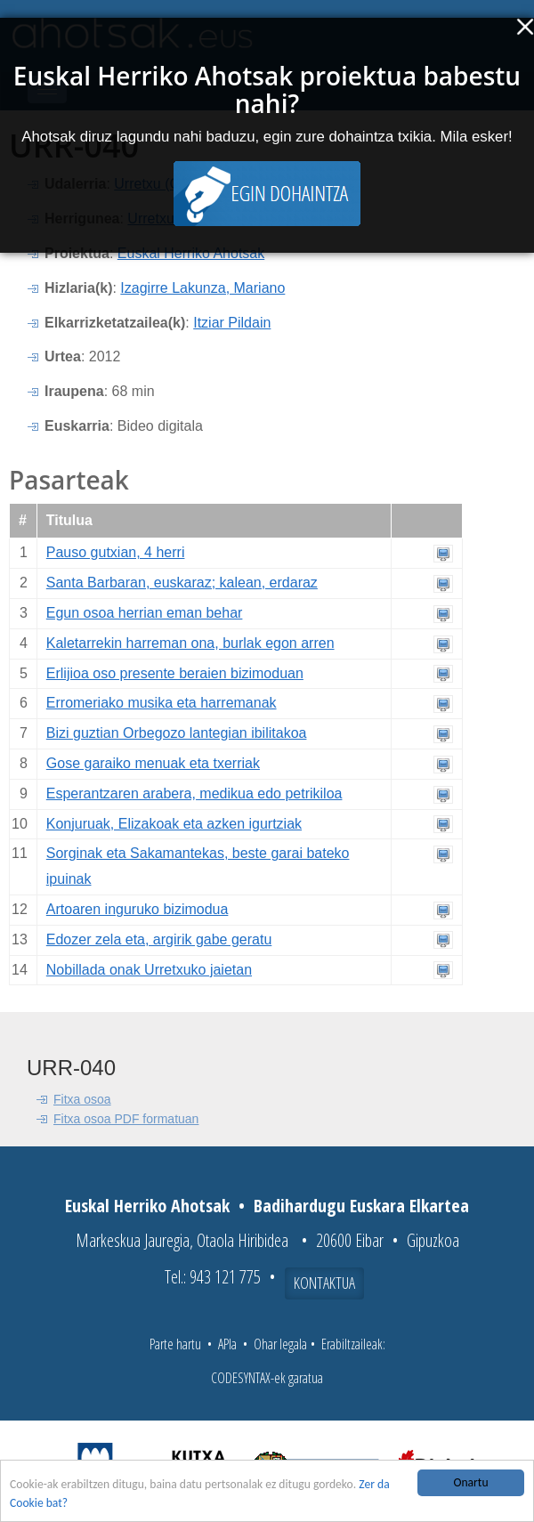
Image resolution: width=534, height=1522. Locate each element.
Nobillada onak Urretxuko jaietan (149, 969)
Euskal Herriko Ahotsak (190, 253)
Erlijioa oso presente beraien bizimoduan (174, 673)
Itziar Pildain (232, 322)
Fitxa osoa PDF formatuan (125, 1119)
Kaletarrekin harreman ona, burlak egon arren (190, 643)
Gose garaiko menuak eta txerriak (153, 763)
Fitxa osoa (82, 1099)
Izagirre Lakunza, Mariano (202, 287)
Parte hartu (175, 1344)
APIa (227, 1344)
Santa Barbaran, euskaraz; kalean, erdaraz (182, 582)
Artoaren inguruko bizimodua (137, 909)
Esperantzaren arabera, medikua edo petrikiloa (194, 793)
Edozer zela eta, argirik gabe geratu (158, 939)
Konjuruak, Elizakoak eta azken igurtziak (174, 823)
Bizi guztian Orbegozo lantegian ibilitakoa (176, 733)
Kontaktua (324, 1282)
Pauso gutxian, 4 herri (115, 552)
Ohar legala (280, 1344)
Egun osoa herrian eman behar (144, 612)
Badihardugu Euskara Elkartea (361, 1206)
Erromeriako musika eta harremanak (161, 702)
